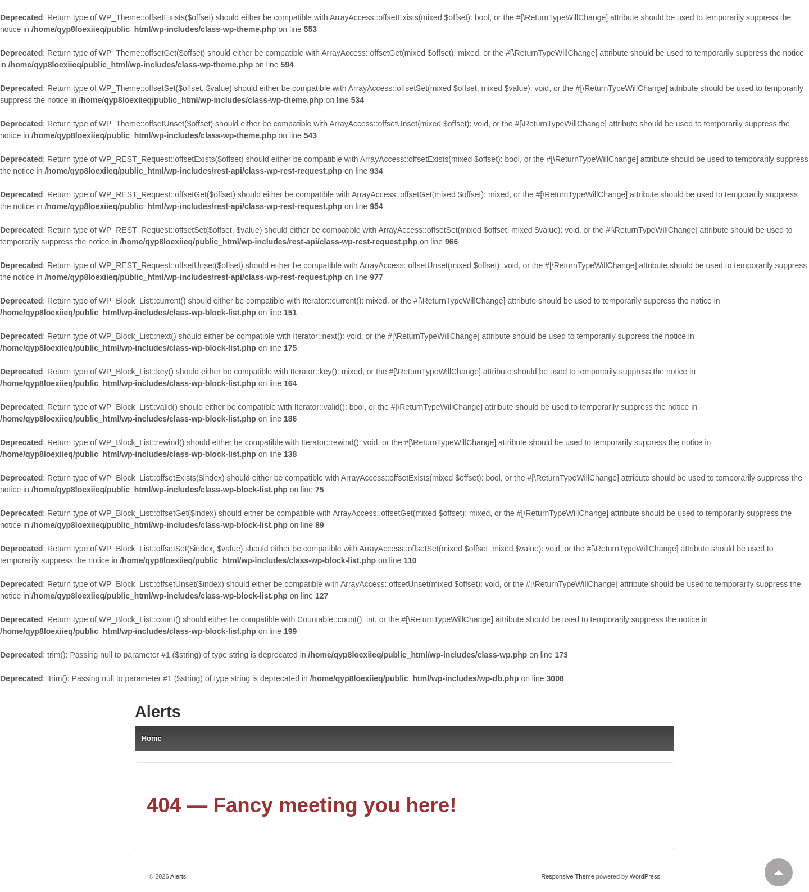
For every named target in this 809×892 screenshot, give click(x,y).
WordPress (645, 876)
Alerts (158, 712)
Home (152, 738)
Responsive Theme (567, 876)
